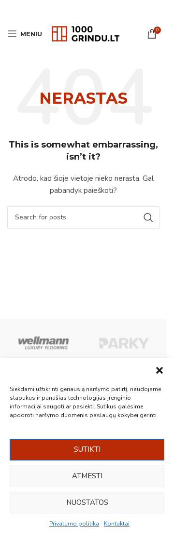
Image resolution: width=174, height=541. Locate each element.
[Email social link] (71, 9)
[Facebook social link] (59, 9)
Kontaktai (117, 523)
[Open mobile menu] (24, 33)
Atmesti (87, 476)
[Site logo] (85, 33)
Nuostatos (87, 502)
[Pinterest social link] (83, 9)
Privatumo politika (74, 523)
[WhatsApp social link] (96, 9)
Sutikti (87, 449)
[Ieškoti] (83, 217)
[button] (159, 370)
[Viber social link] (108, 9)
